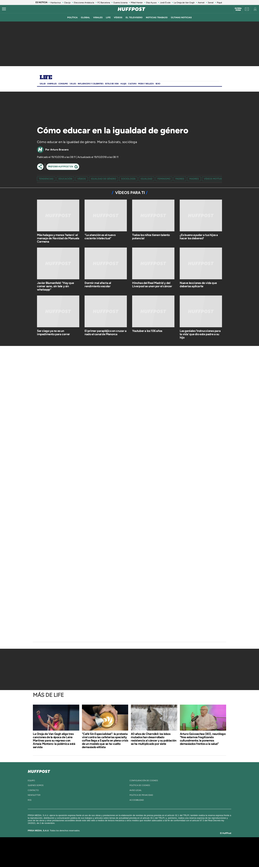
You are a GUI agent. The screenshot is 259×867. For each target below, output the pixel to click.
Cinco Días (136, 852)
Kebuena (185, 852)
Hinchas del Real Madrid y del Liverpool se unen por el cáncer (152, 284)
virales (98, 17)
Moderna (106, 857)
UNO (114, 852)
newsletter (34, 795)
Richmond (89, 857)
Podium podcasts (122, 857)
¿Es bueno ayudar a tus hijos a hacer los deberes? (199, 236)
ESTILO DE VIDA (112, 84)
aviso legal (136, 790)
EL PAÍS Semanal (161, 852)
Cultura (132, 84)
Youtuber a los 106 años (147, 331)
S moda (150, 857)
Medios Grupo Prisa (62, 858)
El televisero (134, 17)
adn (176, 847)
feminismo (163, 178)
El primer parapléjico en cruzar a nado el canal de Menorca (106, 332)
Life (46, 77)
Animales (52, 84)
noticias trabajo (156, 17)
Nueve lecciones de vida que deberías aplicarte (198, 284)
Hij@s (123, 84)
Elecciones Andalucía (84, 2)
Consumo (63, 84)
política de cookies (140, 785)
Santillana (123, 847)
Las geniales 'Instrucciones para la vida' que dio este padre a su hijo (200, 334)
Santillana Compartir (140, 847)
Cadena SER (155, 847)
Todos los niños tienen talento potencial (151, 236)
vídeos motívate (214, 178)
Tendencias (46, 178)
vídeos (118, 17)
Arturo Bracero (59, 149)
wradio (124, 852)
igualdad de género (103, 178)
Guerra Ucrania (120, 2)
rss (29, 800)
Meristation (180, 857)
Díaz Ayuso (151, 2)
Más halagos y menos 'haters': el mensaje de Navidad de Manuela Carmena (58, 238)
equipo (31, 780)
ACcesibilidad (137, 800)
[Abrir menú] (4, 9)
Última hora (238, 9)
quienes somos (35, 785)
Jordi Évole (165, 2)
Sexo (157, 84)
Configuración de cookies (144, 780)
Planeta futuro (173, 852)
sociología (128, 178)
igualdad (146, 178)
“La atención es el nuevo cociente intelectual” (100, 236)
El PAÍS (91, 847)
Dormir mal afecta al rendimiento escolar (98, 284)
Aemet (201, 2)
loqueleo (164, 857)
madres (194, 178)
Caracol (188, 847)
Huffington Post (96, 852)
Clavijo (67, 2)
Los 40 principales (107, 847)
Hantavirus (55, 2)
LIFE (108, 17)
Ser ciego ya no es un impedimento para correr (53, 332)
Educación (65, 178)
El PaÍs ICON (136, 857)
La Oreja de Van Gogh (184, 2)
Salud (43, 84)
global (85, 17)
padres (179, 178)
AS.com (165, 847)
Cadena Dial (149, 852)
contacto (33, 790)
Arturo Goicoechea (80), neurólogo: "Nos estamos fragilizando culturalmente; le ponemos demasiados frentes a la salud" (203, 739)
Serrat (211, 2)
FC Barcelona (103, 2)
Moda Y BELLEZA (146, 84)
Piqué (219, 2)
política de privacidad (141, 795)
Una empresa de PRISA (62, 849)
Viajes (73, 84)
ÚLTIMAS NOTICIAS (181, 17)
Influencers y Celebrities (90, 84)
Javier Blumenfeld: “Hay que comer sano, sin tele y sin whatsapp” (55, 286)
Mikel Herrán (137, 2)
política (72, 17)
